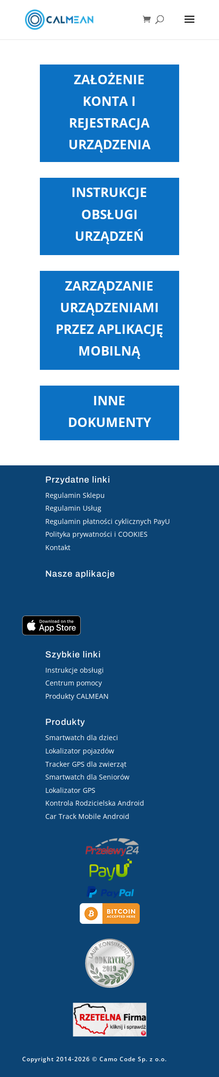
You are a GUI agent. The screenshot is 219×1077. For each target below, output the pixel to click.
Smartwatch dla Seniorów (87, 777)
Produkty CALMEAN (77, 696)
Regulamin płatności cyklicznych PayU (107, 521)
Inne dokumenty (109, 411)
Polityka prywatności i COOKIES (96, 534)
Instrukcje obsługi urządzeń (109, 213)
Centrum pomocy (73, 682)
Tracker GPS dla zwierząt (85, 764)
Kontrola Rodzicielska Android (94, 803)
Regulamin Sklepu (75, 495)
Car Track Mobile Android (87, 816)
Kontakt (57, 547)
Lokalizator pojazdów (79, 750)
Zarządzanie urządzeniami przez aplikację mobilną (109, 318)
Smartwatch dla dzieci (81, 737)
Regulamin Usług (73, 508)
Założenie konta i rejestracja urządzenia (109, 112)
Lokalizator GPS (70, 790)
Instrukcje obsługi (74, 670)
